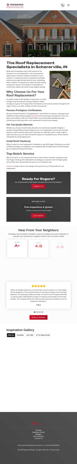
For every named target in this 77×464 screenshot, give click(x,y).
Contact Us (38, 186)
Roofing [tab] (20, 335)
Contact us (10, 166)
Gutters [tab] (30, 335)
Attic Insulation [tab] (43, 335)
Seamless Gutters (38, 432)
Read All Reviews (38, 317)
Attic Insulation (38, 436)
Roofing (38, 430)
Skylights (38, 434)
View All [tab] (11, 335)
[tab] (34, 312)
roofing (33, 116)
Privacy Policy (54, 450)
